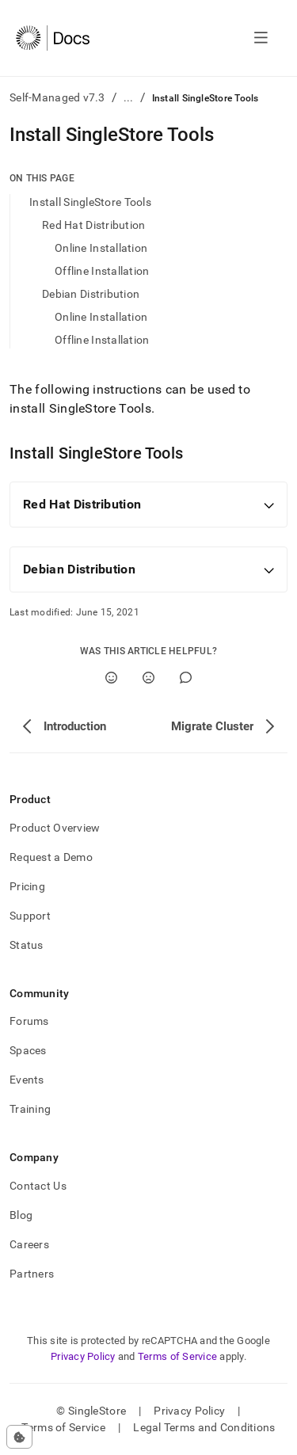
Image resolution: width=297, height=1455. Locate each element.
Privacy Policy (83, 1356)
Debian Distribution (90, 294)
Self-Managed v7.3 (57, 97)
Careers (29, 1244)
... (129, 97)
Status (27, 945)
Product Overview (55, 827)
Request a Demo (51, 857)
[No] (148, 677)
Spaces (28, 1050)
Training (30, 1109)
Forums (29, 1021)
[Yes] (111, 677)
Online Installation (101, 248)
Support (30, 915)
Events (27, 1079)
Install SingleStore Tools (90, 202)
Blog (21, 1215)
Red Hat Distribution (94, 225)
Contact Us (38, 1185)
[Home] (52, 38)
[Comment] (185, 677)
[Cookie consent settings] (19, 1437)
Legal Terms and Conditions (204, 1427)
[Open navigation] (261, 38)
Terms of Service (177, 1356)
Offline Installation (102, 271)
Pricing (27, 886)
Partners (32, 1273)
